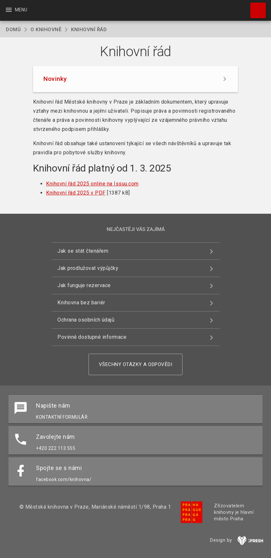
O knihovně (45, 29)
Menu (16, 10)
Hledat (255, 7)
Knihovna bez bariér (81, 302)
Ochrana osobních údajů (85, 320)
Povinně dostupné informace (91, 337)
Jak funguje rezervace (84, 285)
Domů (13, 29)
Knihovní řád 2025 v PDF (76, 193)
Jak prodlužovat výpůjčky (87, 268)
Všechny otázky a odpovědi (135, 364)
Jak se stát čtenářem (82, 251)
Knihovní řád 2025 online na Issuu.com (92, 184)
